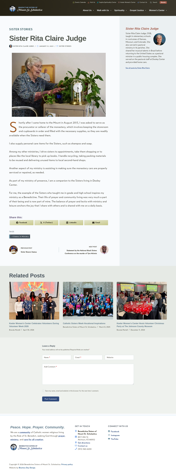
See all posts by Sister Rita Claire (138, 68)
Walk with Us (104, 10)
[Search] (153, 2)
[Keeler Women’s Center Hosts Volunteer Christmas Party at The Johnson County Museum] (142, 301)
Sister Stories (65, 46)
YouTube (115, 439)
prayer (62, 435)
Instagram (115, 435)
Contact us (83, 445)
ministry (15, 438)
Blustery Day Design (27, 468)
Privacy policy (67, 464)
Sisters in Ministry (20, 237)
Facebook (115, 431)
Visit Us (91, 2)
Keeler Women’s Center (126, 2)
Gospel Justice (138, 10)
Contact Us (142, 2)
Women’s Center (158, 10)
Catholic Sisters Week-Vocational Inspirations (84, 324)
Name (47, 357)
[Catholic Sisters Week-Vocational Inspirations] (88, 301)
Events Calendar (79, 2)
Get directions (84, 442)
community (25, 431)
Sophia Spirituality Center (106, 2)
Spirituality (121, 10)
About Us (89, 10)
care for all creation (33, 438)
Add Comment (50, 367)
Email (78, 357)
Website (110, 358)
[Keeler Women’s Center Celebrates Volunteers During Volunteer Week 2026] (34, 301)
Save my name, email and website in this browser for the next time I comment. (72, 391)
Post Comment (51, 399)
